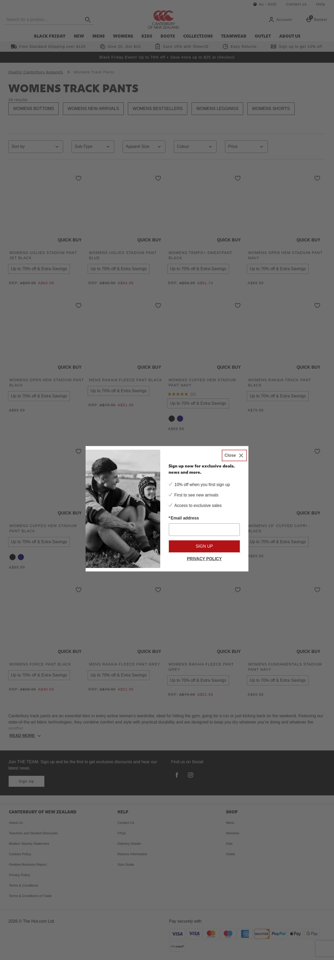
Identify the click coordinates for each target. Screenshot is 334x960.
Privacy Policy (204, 559)
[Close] (234, 455)
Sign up (204, 546)
